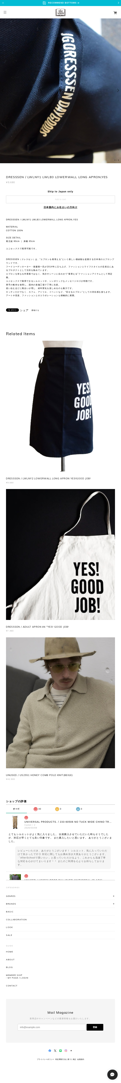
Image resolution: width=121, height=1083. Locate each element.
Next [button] (117, 90)
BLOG (9, 967)
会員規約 (80, 1059)
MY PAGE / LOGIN (18, 978)
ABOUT (10, 959)
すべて (16, 809)
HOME (9, 952)
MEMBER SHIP (14, 975)
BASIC (9, 911)
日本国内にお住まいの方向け (61, 207)
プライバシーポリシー (45, 1059)
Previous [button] (3, 90)
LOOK (9, 927)
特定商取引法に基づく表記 (65, 1059)
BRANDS (11, 904)
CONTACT (11, 986)
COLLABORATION (16, 919)
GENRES (11, 896)
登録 (95, 1027)
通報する (35, 310)
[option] (60, 90)
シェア (24, 310)
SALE (9, 935)
